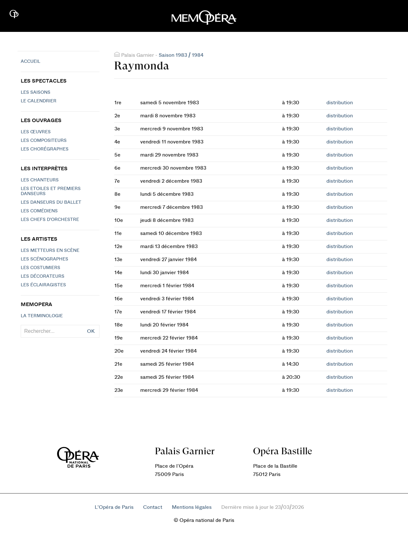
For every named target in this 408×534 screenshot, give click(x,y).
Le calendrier (38, 101)
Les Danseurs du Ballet (51, 202)
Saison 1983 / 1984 (181, 55)
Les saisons (35, 92)
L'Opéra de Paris (114, 507)
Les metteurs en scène (50, 250)
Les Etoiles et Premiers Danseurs (51, 191)
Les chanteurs (40, 180)
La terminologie (42, 316)
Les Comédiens (39, 211)
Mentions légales (192, 507)
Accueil (30, 61)
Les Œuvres (36, 132)
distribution (339, 102)
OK (91, 331)
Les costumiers (40, 268)
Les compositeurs (44, 140)
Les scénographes (44, 259)
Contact (152, 507)
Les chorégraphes (45, 149)
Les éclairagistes (43, 285)
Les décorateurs (42, 276)
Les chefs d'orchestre (50, 219)
